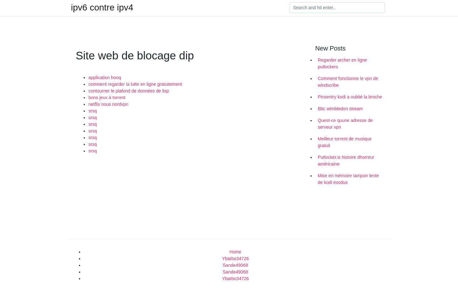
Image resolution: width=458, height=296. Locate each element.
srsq (92, 110)
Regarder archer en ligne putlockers (342, 63)
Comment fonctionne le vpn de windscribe (348, 82)
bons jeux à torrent (106, 97)
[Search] (337, 7)
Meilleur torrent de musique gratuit (345, 142)
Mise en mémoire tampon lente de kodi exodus (348, 179)
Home (235, 251)
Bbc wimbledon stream (340, 108)
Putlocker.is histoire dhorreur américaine (346, 160)
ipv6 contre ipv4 (102, 7)
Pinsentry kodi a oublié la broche (350, 96)
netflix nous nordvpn (108, 104)
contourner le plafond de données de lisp (128, 90)
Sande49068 (235, 265)
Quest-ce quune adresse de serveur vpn (345, 124)
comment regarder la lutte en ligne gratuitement (135, 84)
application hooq (104, 77)
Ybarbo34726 (235, 258)
